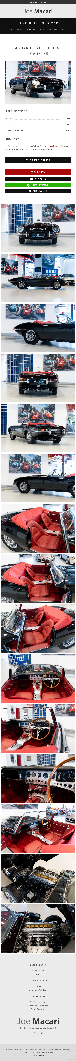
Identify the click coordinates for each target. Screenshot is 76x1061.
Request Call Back (38, 191)
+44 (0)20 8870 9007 (38, 2)
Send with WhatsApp (38, 185)
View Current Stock (38, 160)
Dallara (37, 974)
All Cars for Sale (37, 971)
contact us (52, 146)
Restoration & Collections (37, 1006)
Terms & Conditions (32, 1052)
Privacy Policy (47, 1052)
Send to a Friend (38, 179)
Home (11, 30)
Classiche (37, 986)
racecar (41, 1055)
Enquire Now (38, 172)
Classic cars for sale (37, 1002)
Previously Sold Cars (38, 23)
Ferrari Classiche (37, 1009)
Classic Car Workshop (37, 990)
